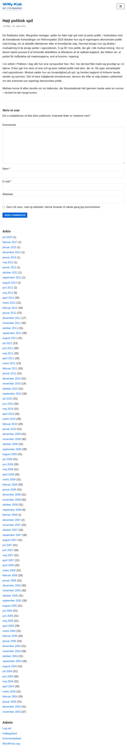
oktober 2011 (10, 329)
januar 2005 (9, 644)
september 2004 (12, 664)
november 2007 (11, 527)
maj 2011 (7, 354)
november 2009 (11, 441)
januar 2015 (9, 248)
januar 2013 (9, 268)
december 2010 (11, 380)
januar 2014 (9, 258)
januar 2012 (9, 314)
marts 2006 (9, 572)
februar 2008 (10, 517)
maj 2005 (7, 623)
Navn (6, 169)
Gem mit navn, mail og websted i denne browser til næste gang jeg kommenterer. (53, 207)
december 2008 (11, 496)
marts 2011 (9, 364)
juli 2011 (7, 344)
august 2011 (9, 339)
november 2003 (11, 715)
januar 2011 (9, 375)
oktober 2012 (10, 273)
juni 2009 (7, 466)
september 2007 (12, 537)
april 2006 (8, 568)
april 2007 (8, 562)
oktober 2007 (10, 532)
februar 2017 (10, 243)
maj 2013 (7, 263)
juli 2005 (7, 613)
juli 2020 (7, 237)
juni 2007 (7, 552)
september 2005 (12, 603)
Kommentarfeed (11, 742)
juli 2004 (7, 674)
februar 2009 (10, 486)
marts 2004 (9, 694)
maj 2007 (7, 557)
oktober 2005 (10, 598)
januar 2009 (9, 491)
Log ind (6, 731)
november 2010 (11, 385)
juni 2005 (7, 618)
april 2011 (8, 359)
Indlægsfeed (9, 737)
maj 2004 (7, 684)
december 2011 (11, 319)
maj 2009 (7, 471)
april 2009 (8, 476)
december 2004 (11, 649)
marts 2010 (9, 420)
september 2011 (12, 334)
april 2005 (8, 628)
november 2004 (11, 654)
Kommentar (9, 125)
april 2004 (8, 689)
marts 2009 (9, 481)
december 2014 (11, 253)
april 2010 (8, 415)
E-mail (7, 182)
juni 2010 (7, 405)
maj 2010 (7, 410)
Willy (7, 26)
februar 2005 (10, 639)
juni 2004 (7, 679)
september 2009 (12, 451)
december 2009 (11, 435)
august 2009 (9, 456)
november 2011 (11, 324)
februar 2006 (10, 578)
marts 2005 (9, 633)
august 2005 (9, 608)
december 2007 (11, 522)
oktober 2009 (10, 446)
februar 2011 (10, 370)
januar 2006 (9, 583)
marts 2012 (9, 303)
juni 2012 (7, 288)
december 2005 (11, 588)
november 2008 (11, 501)
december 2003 (11, 710)
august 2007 (9, 542)
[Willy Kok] (12, 6)
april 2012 (8, 298)
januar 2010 (9, 430)
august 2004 (9, 669)
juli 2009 (7, 461)
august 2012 (9, 283)
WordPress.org (11, 747)
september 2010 (12, 395)
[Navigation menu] (121, 6)
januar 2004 (9, 705)
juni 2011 (7, 349)
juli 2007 (7, 547)
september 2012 (12, 278)
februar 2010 (10, 425)
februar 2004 (10, 699)
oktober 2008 (10, 507)
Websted (7, 194)
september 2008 (12, 512)
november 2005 (11, 593)
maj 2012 (7, 293)
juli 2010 (7, 400)
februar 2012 (10, 308)
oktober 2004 (10, 659)
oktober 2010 (10, 390)
